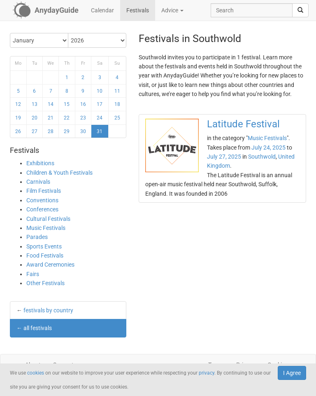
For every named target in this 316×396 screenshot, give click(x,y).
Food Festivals (44, 255)
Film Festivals (43, 190)
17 (99, 104)
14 (50, 104)
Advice (172, 10)
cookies (35, 373)
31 (99, 131)
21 (50, 118)
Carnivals (38, 181)
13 (34, 104)
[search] (300, 10)
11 (117, 91)
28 (50, 131)
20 (34, 118)
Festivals (137, 10)
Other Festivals (45, 283)
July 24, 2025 (268, 147)
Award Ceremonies (50, 264)
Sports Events (44, 246)
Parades (37, 237)
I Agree (292, 373)
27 (34, 131)
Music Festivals (45, 228)
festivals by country (48, 310)
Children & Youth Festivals (59, 172)
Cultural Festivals (48, 219)
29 (67, 131)
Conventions (42, 200)
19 (18, 118)
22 (67, 118)
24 (99, 118)
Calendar (102, 10)
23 (83, 118)
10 (99, 91)
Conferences (42, 209)
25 (117, 118)
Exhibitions (40, 163)
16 (83, 104)
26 (18, 131)
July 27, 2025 (224, 156)
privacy (206, 373)
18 (117, 104)
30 (83, 131)
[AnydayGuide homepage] (45, 10)
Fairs (32, 274)
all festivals (37, 328)
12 (18, 104)
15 (67, 104)
